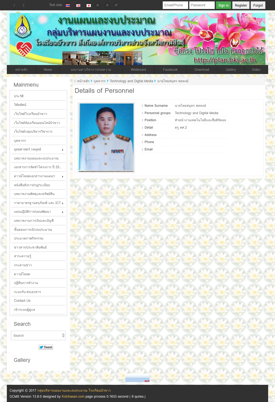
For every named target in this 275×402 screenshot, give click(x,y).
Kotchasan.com (73, 396)
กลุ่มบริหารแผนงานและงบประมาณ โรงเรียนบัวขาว (73, 390)
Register (241, 5)
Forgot (258, 5)
